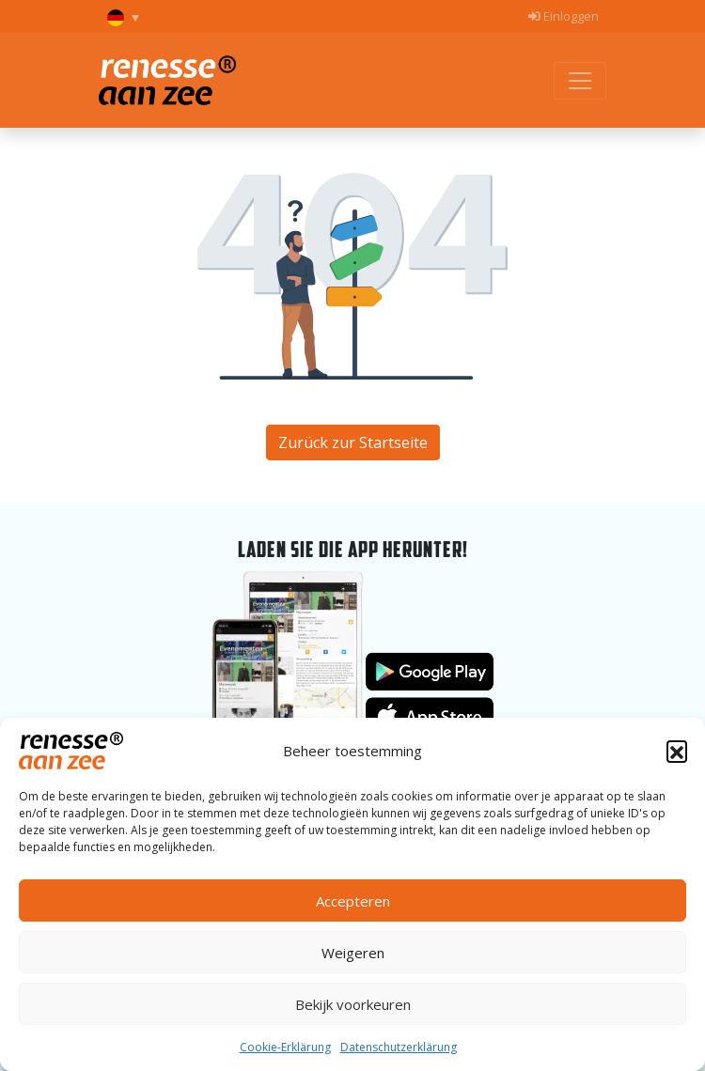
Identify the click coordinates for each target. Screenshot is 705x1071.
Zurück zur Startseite (353, 442)
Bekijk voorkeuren (353, 1004)
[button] (676, 750)
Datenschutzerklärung (398, 1047)
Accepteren (353, 901)
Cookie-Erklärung (285, 1047)
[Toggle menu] (580, 81)
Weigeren (352, 952)
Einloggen (563, 16)
